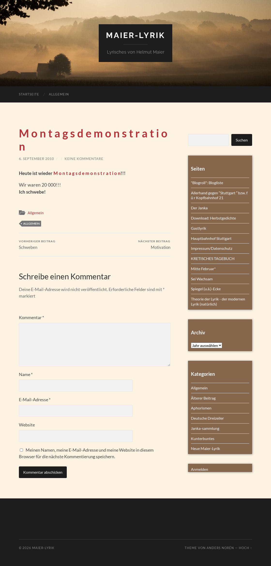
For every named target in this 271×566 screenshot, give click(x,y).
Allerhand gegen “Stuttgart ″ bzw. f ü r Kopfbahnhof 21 (219, 195)
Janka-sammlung (205, 428)
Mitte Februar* (203, 268)
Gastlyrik (198, 228)
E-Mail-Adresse (35, 399)
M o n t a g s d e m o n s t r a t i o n (86, 173)
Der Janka (199, 207)
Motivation (154, 244)
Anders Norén (220, 548)
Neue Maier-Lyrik (205, 448)
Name (26, 374)
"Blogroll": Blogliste (207, 182)
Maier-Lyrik (135, 35)
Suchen (242, 140)
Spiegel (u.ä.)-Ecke (206, 288)
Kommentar (31, 317)
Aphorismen (201, 408)
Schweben (37, 244)
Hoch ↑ (245, 548)
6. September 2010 (36, 159)
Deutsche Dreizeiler (207, 418)
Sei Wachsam (202, 278)
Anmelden (199, 469)
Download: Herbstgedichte (213, 218)
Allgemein (59, 94)
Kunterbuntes (202, 438)
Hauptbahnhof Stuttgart (211, 238)
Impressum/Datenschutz (211, 248)
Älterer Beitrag (203, 398)
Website (27, 424)
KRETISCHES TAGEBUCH (212, 258)
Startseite (29, 94)
